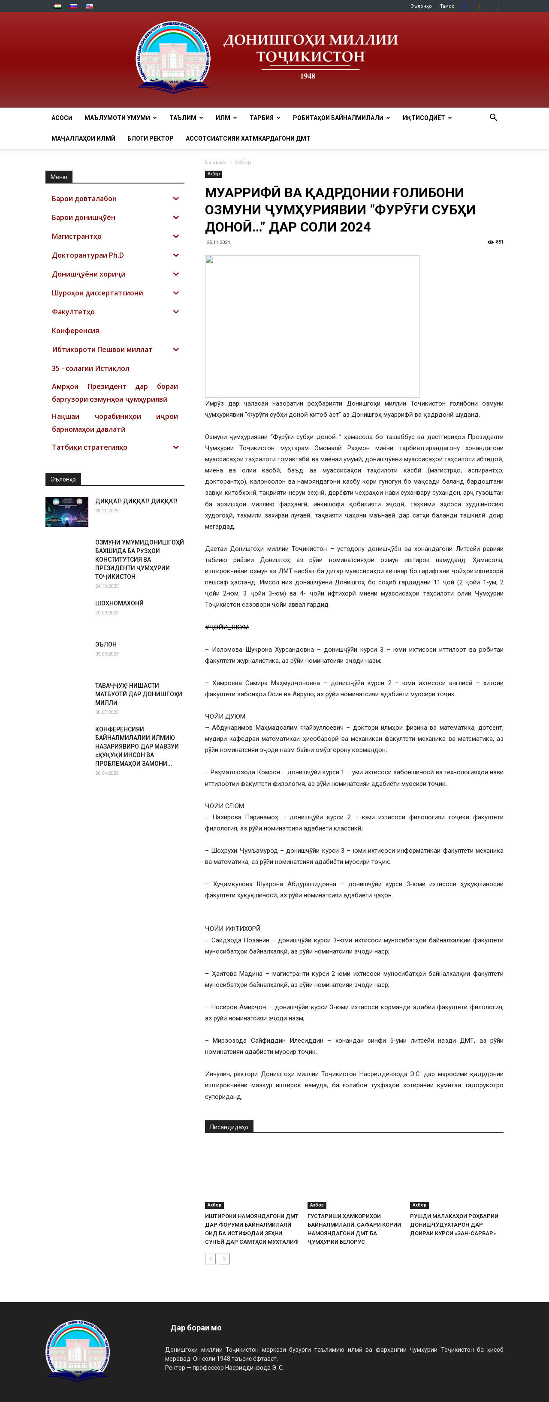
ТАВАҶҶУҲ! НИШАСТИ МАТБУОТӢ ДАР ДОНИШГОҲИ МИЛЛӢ (138, 694)
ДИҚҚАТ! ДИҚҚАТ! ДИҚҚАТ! (136, 501)
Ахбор (214, 173)
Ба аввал (216, 161)
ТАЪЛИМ (186, 117)
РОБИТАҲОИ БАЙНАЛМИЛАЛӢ (341, 117)
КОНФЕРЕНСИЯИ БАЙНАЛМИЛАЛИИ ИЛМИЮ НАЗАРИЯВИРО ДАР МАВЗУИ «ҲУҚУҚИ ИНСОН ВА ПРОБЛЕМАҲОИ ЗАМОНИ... (137, 746)
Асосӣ (61, 117)
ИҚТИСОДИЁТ (427, 117)
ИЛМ (226, 117)
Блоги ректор (150, 138)
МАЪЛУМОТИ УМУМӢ (120, 117)
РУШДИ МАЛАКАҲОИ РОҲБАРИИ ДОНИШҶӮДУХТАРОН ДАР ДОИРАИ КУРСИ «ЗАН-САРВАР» (454, 1225)
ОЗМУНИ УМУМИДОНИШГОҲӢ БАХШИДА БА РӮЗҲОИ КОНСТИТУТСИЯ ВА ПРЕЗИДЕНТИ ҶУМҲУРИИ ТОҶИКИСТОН (139, 559)
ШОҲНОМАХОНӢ (119, 603)
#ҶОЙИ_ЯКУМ (227, 627)
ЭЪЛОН (106, 644)
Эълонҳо (421, 6)
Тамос (447, 6)
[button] (493, 118)
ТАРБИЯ (265, 117)
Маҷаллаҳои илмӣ (83, 138)
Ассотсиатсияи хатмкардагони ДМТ (248, 138)
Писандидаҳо (229, 1127)
